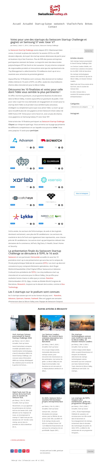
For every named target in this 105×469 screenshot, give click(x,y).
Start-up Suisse (43, 24)
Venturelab (35, 257)
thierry (15, 45)
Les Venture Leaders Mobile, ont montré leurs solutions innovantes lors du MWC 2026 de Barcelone (81, 68)
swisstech (59, 24)
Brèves (88, 24)
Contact (52, 27)
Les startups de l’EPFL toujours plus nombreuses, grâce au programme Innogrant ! (81, 401)
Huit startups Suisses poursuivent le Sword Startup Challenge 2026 (22, 336)
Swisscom (12, 257)
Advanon (11, 298)
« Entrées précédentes (17, 440)
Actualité (28, 24)
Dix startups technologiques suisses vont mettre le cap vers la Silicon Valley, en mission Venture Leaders (82, 338)
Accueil (17, 24)
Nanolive (49, 278)
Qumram (19, 298)
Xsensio (27, 298)
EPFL (45, 263)
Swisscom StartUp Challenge (22, 50)
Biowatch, (21, 284)
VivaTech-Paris (75, 24)
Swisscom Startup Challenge (49, 45)
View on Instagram (82, 193)
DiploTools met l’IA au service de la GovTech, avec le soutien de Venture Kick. (81, 86)
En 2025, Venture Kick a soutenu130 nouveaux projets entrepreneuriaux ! (80, 94)
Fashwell (34, 298)
